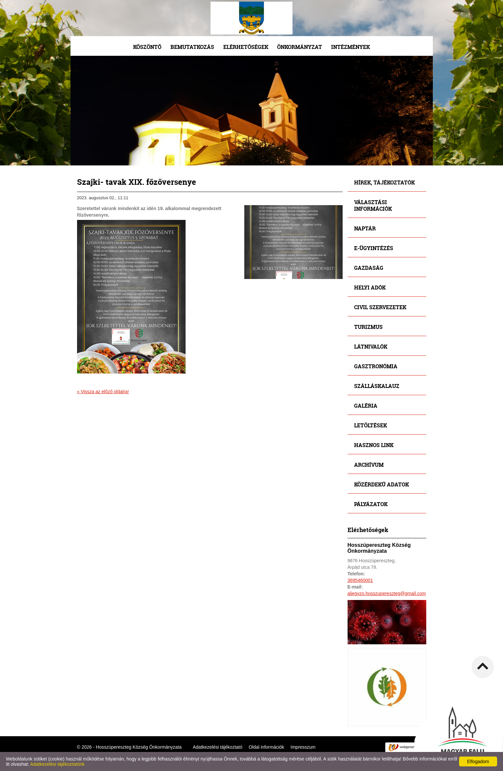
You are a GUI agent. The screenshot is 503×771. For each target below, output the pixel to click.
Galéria (365, 405)
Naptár (365, 228)
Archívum (369, 464)
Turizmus (368, 326)
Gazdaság (368, 267)
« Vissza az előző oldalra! (103, 391)
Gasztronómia (375, 366)
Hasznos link (373, 444)
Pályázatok (371, 504)
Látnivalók (370, 346)
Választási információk (373, 205)
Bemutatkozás (192, 46)
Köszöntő (147, 46)
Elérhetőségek (245, 46)
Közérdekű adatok (381, 484)
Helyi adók (370, 287)
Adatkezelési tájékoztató (217, 747)
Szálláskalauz (376, 385)
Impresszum (303, 747)
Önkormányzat (299, 46)
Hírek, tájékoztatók (384, 182)
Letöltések (370, 425)
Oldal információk (266, 747)
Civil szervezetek (380, 307)
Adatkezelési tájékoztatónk (57, 764)
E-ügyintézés (373, 248)
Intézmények (350, 46)
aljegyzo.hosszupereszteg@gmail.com (387, 593)
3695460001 (360, 580)
